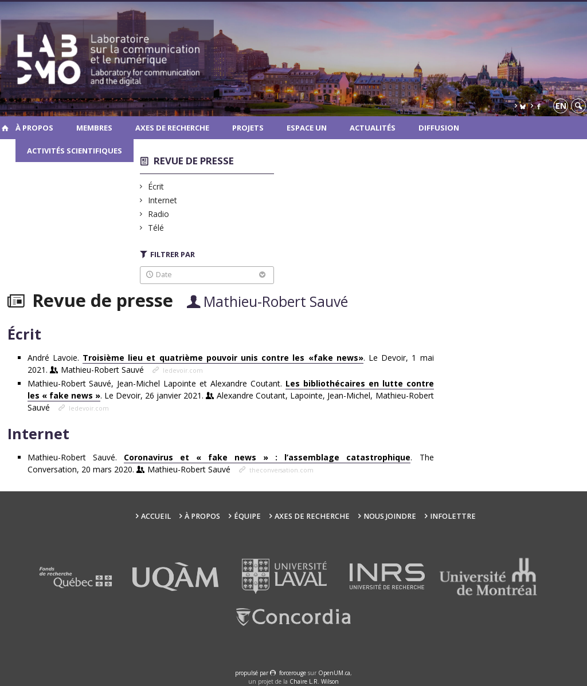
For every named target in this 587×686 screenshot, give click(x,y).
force (292, 673)
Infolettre (453, 516)
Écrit (156, 186)
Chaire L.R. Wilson (314, 681)
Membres (94, 128)
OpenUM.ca (334, 673)
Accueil (156, 516)
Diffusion (438, 128)
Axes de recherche (172, 128)
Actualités (373, 128)
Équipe (247, 516)
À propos (34, 128)
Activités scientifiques (74, 150)
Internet (162, 200)
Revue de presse (194, 160)
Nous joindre (389, 516)
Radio (158, 213)
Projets (248, 128)
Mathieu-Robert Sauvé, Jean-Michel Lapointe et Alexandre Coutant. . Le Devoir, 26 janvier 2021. (231, 395)
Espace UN (307, 128)
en (560, 105)
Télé (156, 227)
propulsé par (252, 673)
